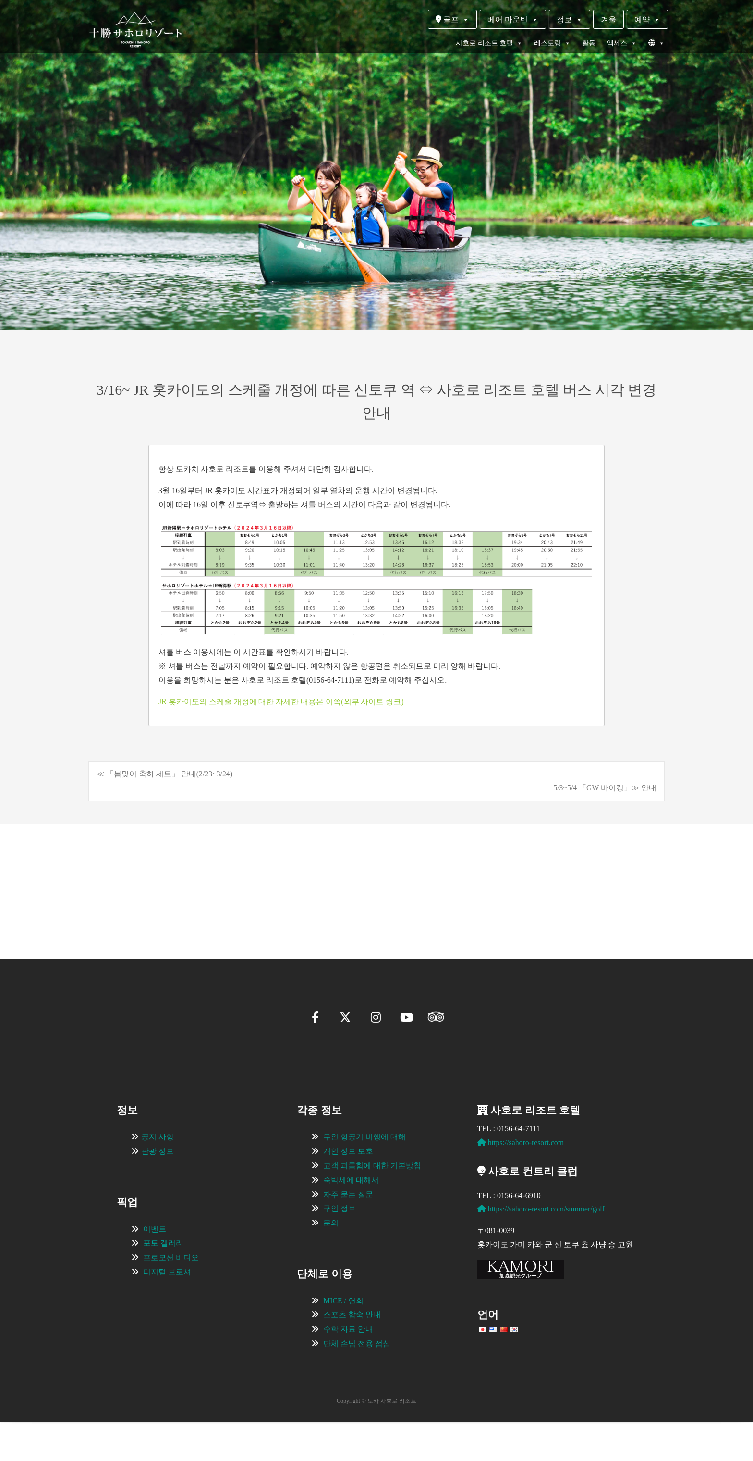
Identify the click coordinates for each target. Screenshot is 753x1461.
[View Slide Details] (180, 877)
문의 (331, 1262)
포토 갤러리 (163, 1282)
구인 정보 (339, 1247)
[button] (120, 920)
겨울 (608, 19)
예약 (647, 19)
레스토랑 (552, 43)
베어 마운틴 (512, 19)
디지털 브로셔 (167, 1310)
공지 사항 (157, 1176)
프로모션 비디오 (171, 1296)
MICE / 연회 (343, 1339)
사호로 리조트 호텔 (489, 43)
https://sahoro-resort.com (521, 1181)
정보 (570, 19)
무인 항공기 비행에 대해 (364, 1176)
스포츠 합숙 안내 (352, 1353)
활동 (588, 43)
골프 (452, 19)
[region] (376, 877)
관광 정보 (157, 1190)
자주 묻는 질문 (348, 1233)
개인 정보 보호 (348, 1190)
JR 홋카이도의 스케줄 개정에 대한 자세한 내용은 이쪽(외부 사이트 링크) (281, 702)
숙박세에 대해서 (351, 1218)
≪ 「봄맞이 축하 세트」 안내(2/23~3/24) (165, 774)
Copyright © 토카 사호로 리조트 (376, 1439)
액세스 (622, 43)
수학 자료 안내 (348, 1368)
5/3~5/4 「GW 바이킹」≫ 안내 (604, 788)
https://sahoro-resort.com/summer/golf (542, 1248)
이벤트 (154, 1267)
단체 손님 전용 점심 (356, 1382)
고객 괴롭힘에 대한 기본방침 (372, 1204)
